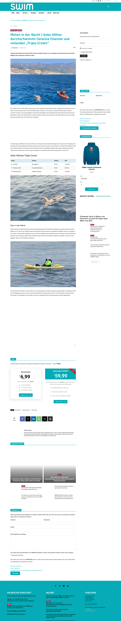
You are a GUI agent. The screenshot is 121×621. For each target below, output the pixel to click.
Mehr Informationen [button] (16, 552)
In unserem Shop (86, 136)
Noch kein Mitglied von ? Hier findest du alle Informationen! (27, 20)
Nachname (47, 505)
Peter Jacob (15, 47)
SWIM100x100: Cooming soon (16, 600)
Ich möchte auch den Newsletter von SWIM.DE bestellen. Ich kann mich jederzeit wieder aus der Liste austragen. (42, 538)
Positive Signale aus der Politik (16, 597)
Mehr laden (95, 238)
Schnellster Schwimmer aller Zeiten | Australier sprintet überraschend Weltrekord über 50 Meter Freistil (60, 601)
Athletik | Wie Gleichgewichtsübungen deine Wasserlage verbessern (98, 215)
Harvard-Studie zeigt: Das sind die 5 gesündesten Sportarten (57, 596)
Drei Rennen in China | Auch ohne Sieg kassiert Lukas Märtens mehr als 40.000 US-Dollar (31, 482)
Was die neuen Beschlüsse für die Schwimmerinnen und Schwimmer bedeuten (20, 585)
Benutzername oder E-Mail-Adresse (89, 36)
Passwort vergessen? (85, 60)
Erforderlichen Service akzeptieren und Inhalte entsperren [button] (26, 556)
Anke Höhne (18, 410)
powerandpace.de (90, 596)
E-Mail (12, 513)
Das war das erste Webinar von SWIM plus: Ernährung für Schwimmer (20, 592)
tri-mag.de (88, 595)
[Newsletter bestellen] (11, 541)
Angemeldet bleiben (86, 52)
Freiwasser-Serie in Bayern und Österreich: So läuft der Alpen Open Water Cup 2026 (27, 465)
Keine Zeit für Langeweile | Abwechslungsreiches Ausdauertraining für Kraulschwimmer (59, 465)
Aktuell (15, 26)
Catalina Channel (26, 410)
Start (11, 26)
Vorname (13, 505)
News (19, 30)
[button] (109, 7)
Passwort (82, 43)
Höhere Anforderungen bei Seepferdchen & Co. (21, 582)
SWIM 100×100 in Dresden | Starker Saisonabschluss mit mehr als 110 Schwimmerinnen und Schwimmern (64, 482)
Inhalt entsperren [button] (15, 554)
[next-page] (14, 490)
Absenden (15, 559)
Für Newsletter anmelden (89, 128)
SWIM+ (59, 462)
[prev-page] (11, 490)
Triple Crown (34, 410)
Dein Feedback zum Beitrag (18, 520)
